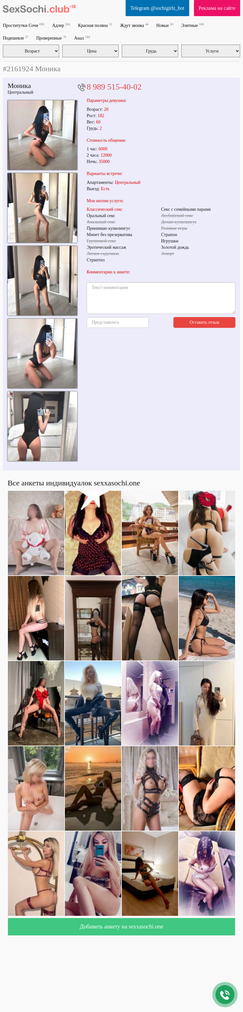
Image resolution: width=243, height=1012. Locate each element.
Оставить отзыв (204, 322)
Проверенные (51, 38)
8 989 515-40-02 (114, 86)
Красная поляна (95, 25)
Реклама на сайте (217, 8)
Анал (82, 38)
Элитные (192, 25)
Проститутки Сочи (23, 25)
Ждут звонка (134, 25)
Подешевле (15, 38)
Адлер (61, 25)
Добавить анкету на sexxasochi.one (121, 926)
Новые (164, 25)
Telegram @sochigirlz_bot (157, 8)
